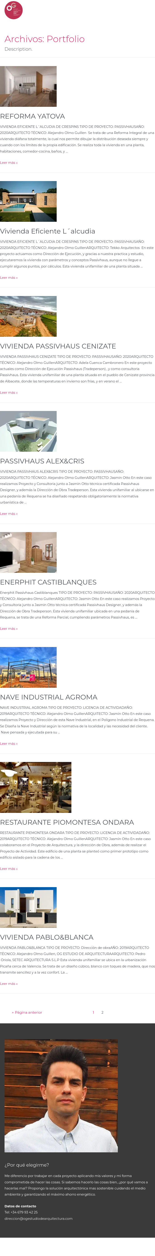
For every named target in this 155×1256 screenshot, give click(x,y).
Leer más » (9, 163)
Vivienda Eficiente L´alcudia (47, 231)
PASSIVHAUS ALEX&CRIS (42, 461)
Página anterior (27, 1012)
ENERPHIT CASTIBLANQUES (48, 582)
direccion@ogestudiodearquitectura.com (39, 1219)
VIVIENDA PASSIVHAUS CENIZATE (58, 346)
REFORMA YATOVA (32, 116)
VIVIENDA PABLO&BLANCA (46, 937)
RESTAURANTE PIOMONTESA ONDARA (67, 822)
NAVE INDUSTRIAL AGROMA (48, 697)
